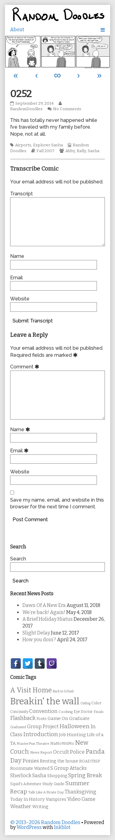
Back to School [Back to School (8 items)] (63, 691)
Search (18, 559)
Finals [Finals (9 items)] (99, 712)
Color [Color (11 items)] (96, 703)
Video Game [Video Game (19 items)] (81, 799)
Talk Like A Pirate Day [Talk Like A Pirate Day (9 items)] (46, 792)
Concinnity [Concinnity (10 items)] (19, 712)
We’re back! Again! (43, 612)
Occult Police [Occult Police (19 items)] (69, 752)
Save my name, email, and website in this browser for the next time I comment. (57, 503)
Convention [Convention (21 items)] (43, 711)
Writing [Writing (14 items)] (40, 806)
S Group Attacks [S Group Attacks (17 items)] (68, 768)
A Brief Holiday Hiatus (47, 619)
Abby (70, 151)
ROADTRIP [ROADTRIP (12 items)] (89, 761)
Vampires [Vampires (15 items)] (56, 799)
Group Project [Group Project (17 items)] (43, 726)
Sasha (93, 151)
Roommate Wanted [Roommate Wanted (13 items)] (29, 768)
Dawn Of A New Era (44, 605)
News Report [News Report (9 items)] (41, 752)
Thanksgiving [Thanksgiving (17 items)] (80, 792)
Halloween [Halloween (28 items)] (74, 726)
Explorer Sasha (48, 145)
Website (19, 299)
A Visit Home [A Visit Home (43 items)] (31, 690)
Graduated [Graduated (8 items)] (18, 727)
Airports (23, 145)
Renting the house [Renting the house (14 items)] (59, 761)
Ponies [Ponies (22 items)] (30, 761)
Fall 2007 (45, 151)
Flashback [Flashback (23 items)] (23, 718)
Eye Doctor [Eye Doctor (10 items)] (83, 712)
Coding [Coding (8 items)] (85, 703)
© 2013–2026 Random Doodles (45, 822)
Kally (81, 151)
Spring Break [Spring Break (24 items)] (85, 775)
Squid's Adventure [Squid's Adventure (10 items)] (25, 784)
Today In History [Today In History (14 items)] (27, 799)
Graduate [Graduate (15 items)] (79, 718)
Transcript (21, 194)
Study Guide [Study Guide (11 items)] (53, 784)
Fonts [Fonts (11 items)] (41, 718)
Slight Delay (36, 633)
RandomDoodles (36, 106)
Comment (25, 367)
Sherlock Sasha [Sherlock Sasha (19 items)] (28, 775)
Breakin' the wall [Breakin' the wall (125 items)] (44, 701)
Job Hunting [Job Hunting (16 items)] (72, 734)
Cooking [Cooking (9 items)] (66, 712)
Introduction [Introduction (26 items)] (40, 734)
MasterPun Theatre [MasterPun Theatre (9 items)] (33, 743)
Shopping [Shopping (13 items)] (57, 775)
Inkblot (62, 827)
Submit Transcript (33, 321)
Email (16, 278)
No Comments (67, 109)
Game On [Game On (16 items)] (58, 718)
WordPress (29, 827)
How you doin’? (39, 639)
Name (17, 256)
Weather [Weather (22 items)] (20, 806)
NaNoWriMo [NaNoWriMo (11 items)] (62, 743)
